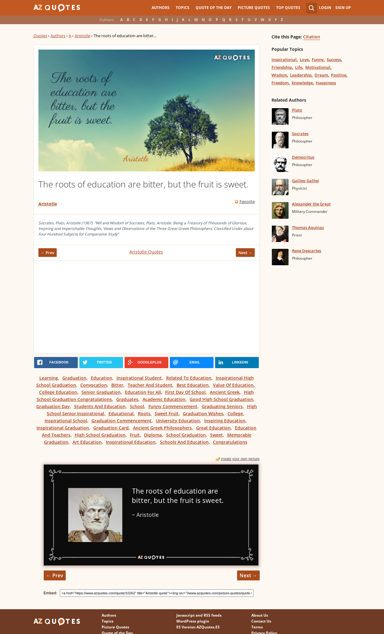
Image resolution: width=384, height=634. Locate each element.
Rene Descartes (306, 250)
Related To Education (188, 378)
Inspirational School (66, 421)
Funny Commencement (172, 406)
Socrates (300, 133)
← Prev (48, 252)
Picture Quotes (254, 7)
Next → (245, 252)
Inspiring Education (224, 421)
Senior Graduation (101, 392)
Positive (338, 75)
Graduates (127, 399)
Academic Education (164, 399)
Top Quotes (288, 7)
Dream (321, 75)
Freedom (280, 83)
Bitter (117, 385)
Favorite (247, 201)
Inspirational (284, 59)
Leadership (300, 75)
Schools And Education (184, 442)
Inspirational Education (131, 442)
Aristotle (82, 35)
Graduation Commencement (121, 421)
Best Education (193, 385)
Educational (121, 413)
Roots (144, 413)
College (235, 413)
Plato (297, 110)
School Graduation (186, 435)
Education (101, 378)
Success (334, 59)
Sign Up (343, 7)
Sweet (216, 435)
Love (304, 59)
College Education (58, 392)
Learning (48, 378)
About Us (259, 615)
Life (298, 67)
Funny (318, 59)
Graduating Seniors (222, 406)
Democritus (303, 157)
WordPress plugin (192, 621)
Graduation (74, 378)
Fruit (135, 435)
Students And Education (100, 406)
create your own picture (240, 459)
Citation (311, 37)
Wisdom (279, 75)
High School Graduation (100, 435)
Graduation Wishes (203, 413)
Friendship (281, 67)
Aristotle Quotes (146, 252)
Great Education (213, 428)
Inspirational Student (139, 378)
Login (325, 7)
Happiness (326, 83)
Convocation (93, 385)
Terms (257, 627)
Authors (161, 7)
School (137, 406)
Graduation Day (53, 406)
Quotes (40, 35)
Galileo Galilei (305, 180)
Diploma (153, 435)
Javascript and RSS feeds (199, 615)
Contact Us (261, 621)
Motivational (317, 67)
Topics (182, 7)
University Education (178, 421)
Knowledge (302, 83)
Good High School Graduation (221, 399)
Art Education (87, 442)
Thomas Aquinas (308, 227)
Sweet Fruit (167, 413)
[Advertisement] (146, 307)
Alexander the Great (311, 204)
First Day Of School (185, 392)
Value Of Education (233, 385)
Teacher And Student (150, 385)
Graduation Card (111, 428)
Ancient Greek (225, 392)
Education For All (143, 392)
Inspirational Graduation (63, 428)
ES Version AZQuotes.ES (198, 627)
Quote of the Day (214, 7)
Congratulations (230, 442)
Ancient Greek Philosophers (162, 428)
